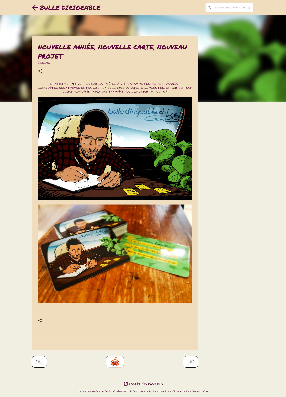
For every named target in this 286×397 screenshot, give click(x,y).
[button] (40, 71)
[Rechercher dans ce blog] (233, 7)
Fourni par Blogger (143, 384)
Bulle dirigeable (70, 7)
